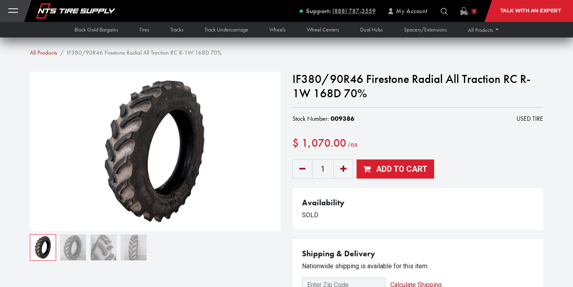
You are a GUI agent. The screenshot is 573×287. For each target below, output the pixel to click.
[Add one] (343, 169)
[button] (483, 29)
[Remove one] (302, 169)
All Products (43, 53)
